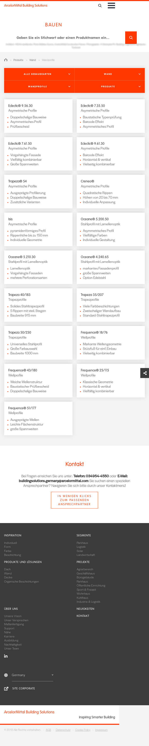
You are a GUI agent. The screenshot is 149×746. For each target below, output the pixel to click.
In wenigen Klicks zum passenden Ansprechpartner (75, 500)
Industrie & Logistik (88, 601)
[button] (39, 74)
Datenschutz (63, 730)
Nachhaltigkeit (13, 644)
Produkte (18, 60)
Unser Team (11, 648)
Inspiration (12, 535)
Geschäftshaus (86, 573)
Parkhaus (82, 543)
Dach (7, 569)
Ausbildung (11, 640)
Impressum (101, 730)
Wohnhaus (83, 593)
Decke (8, 577)
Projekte (83, 562)
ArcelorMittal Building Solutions (25, 5)
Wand (32, 60)
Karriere (9, 636)
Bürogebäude (85, 577)
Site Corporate (23, 688)
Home (5, 60)
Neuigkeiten (85, 609)
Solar (80, 551)
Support (9, 628)
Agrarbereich (85, 569)
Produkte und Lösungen (23, 562)
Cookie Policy (82, 730)
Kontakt (83, 616)
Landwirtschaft (86, 555)
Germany (32, 675)
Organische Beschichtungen (21, 581)
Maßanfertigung (14, 624)
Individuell (10, 543)
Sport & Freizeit (86, 589)
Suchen (131, 37)
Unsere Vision (13, 616)
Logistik (81, 546)
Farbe (7, 551)
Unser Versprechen (16, 620)
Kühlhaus (82, 597)
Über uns (11, 609)
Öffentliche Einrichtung (91, 585)
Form (7, 546)
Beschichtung (12, 555)
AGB (48, 730)
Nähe (7, 632)
